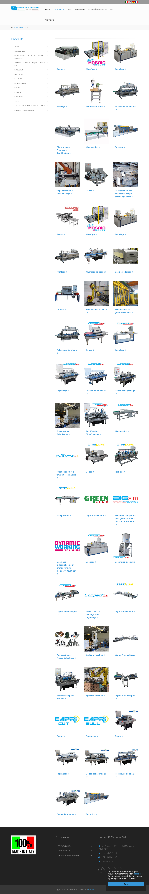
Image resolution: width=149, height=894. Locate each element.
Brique (17, 88)
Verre (17, 101)
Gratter (61, 234)
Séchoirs (91, 814)
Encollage (120, 69)
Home (48, 9)
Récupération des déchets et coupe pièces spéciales (124, 194)
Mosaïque (91, 69)
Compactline (20, 51)
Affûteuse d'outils (95, 106)
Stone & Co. (19, 92)
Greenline (18, 74)
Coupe (61, 69)
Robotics (18, 97)
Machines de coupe (96, 272)
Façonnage (63, 390)
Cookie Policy (64, 851)
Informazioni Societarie (69, 855)
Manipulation (93, 147)
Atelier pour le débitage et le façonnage (93, 614)
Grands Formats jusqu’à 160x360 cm (29, 64)
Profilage (62, 106)
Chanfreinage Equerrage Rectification (64, 150)
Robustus (18, 70)
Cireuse (61, 309)
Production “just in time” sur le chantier (66, 475)
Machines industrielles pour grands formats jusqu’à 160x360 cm (66, 568)
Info (111, 9)
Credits (91, 889)
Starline (18, 79)
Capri (16, 47)
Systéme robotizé (95, 655)
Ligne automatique (96, 515)
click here (138, 873)
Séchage (120, 147)
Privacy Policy (64, 846)
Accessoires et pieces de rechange (30, 106)
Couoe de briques (66, 814)
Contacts (49, 20)
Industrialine (20, 83)
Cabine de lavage (124, 272)
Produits (58, 9)
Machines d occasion (24, 110)
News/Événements (97, 9)
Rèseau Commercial (75, 9)
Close (126, 884)
